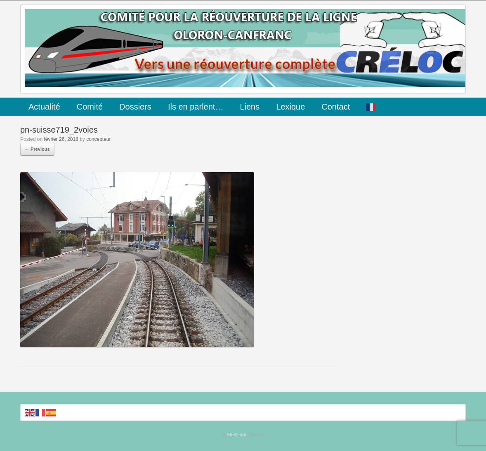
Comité (90, 106)
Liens (250, 106)
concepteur (98, 139)
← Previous (37, 149)
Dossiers (135, 106)
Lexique (290, 106)
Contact (335, 106)
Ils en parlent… (196, 106)
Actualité (44, 106)
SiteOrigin (237, 434)
